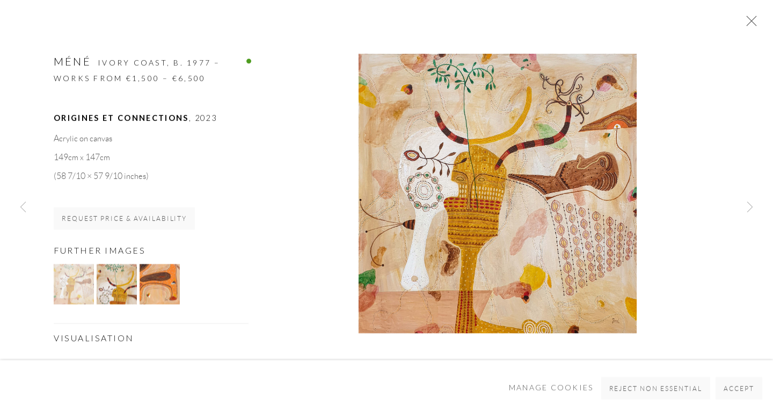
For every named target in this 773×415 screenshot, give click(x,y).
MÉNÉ (72, 61)
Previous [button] (23, 207)
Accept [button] (739, 396)
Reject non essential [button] (656, 396)
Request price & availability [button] (124, 219)
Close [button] (749, 24)
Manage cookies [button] (551, 395)
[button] (74, 284)
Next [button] (750, 207)
